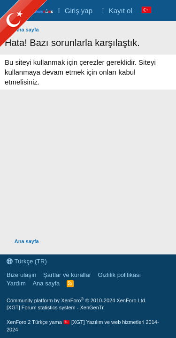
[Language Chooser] (146, 10)
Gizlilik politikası (119, 274)
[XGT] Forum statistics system (55, 307)
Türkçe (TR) (27, 261)
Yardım (16, 283)
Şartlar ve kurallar (67, 274)
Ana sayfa (46, 283)
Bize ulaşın (22, 274)
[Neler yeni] (165, 10)
